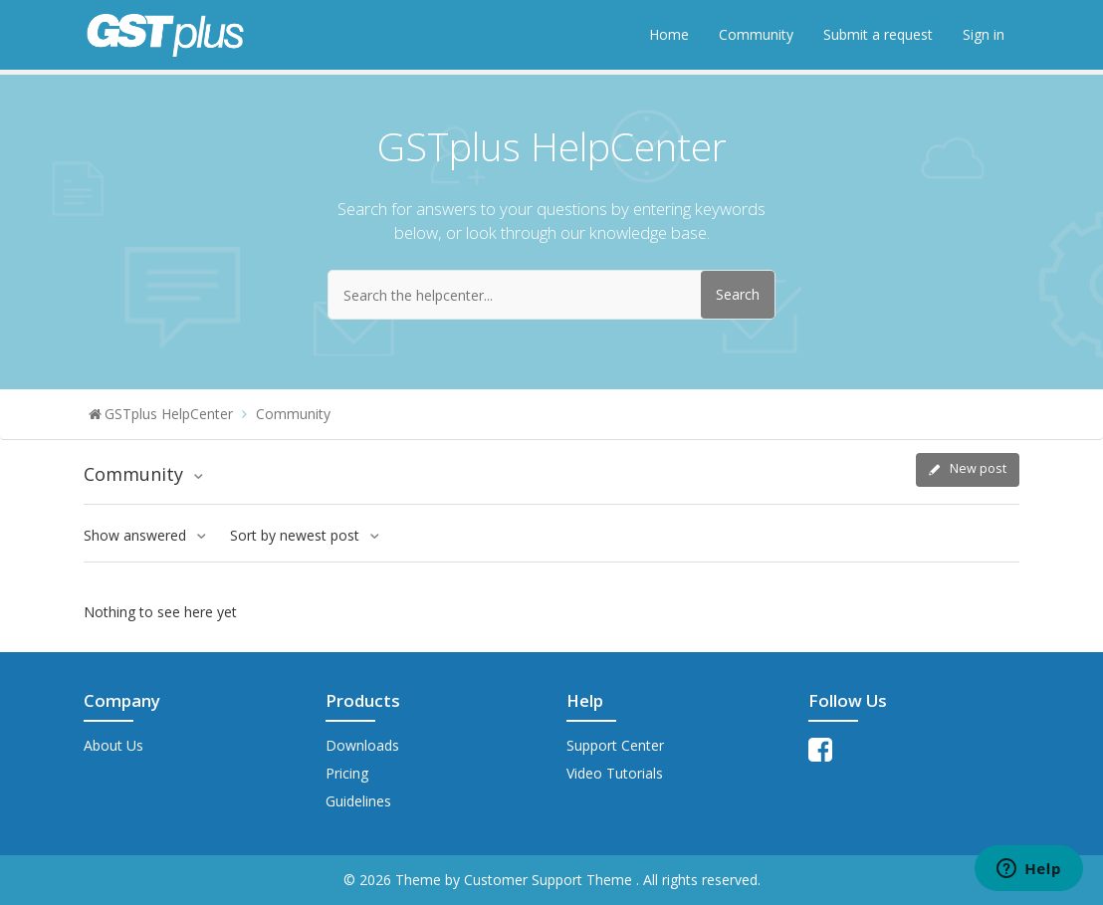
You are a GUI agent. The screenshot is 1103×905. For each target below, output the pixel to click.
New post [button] (978, 468)
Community (756, 34)
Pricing (347, 773)
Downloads (362, 745)
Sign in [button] (983, 34)
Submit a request (878, 34)
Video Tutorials (614, 773)
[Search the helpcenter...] (551, 295)
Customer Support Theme (550, 879)
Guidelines (358, 801)
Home (669, 34)
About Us (113, 745)
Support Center (615, 745)
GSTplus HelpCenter (169, 413)
